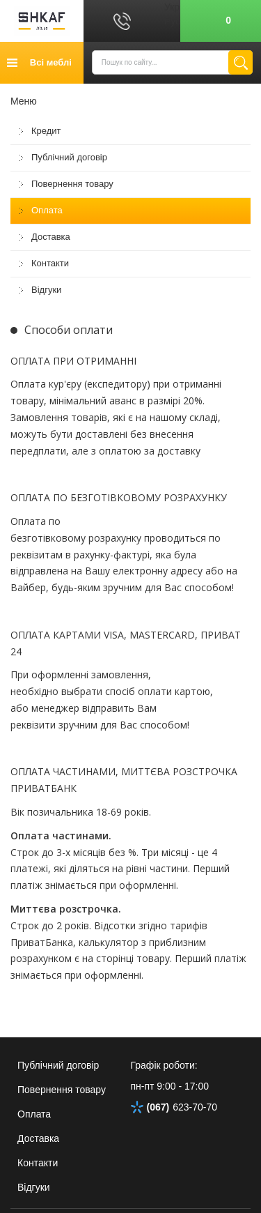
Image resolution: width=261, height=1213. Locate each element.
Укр (172, 7)
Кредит (46, 130)
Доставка (50, 236)
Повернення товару (72, 183)
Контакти (50, 263)
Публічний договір (69, 157)
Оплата (47, 210)
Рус (172, 20)
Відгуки (46, 289)
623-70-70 (174, 1107)
